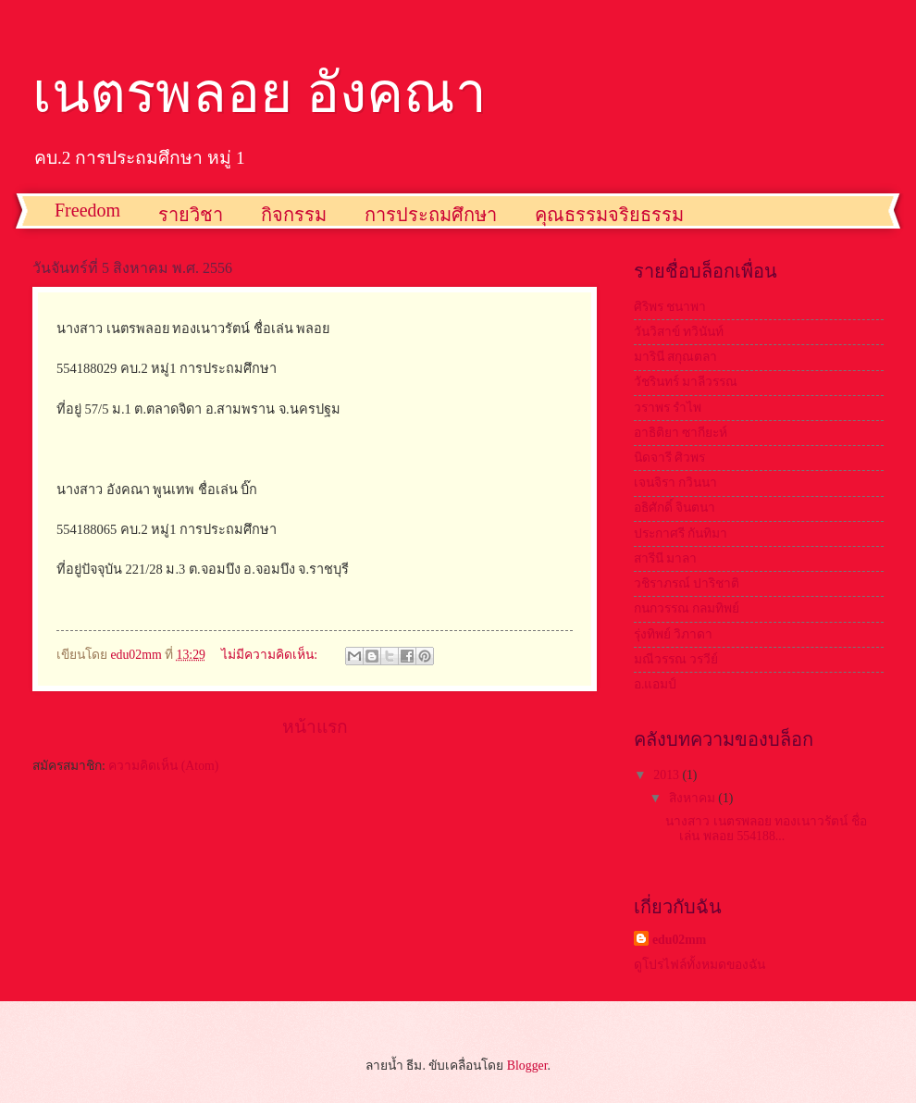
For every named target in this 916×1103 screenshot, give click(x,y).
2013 (667, 775)
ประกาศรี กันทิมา (680, 533)
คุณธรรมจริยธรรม (609, 214)
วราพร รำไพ (667, 408)
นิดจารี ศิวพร (669, 458)
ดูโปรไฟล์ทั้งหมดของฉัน (699, 965)
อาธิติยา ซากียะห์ (680, 433)
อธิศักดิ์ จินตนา (674, 507)
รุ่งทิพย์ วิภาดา (673, 634)
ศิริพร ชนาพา (670, 307)
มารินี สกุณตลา (675, 357)
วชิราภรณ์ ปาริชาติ (686, 583)
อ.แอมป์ (655, 684)
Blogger (527, 1065)
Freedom (87, 210)
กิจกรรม (294, 214)
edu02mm (679, 940)
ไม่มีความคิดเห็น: (270, 655)
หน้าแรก (315, 727)
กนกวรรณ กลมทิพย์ (686, 608)
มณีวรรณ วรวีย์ (676, 659)
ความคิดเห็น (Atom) (163, 766)
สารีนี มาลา (665, 558)
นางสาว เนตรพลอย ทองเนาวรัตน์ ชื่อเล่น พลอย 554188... (765, 829)
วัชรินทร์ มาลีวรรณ (685, 382)
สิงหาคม (693, 798)
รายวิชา (190, 214)
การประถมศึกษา (431, 214)
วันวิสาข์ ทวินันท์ (679, 332)
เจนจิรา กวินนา (675, 483)
